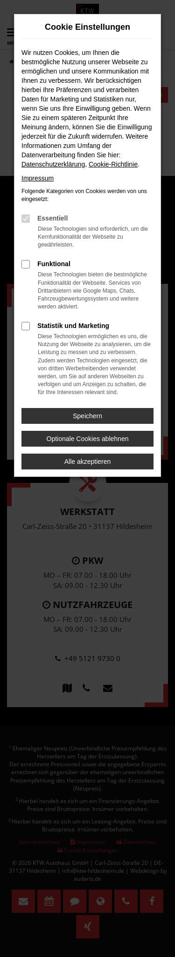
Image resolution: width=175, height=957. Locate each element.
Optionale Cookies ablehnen (88, 438)
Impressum (37, 178)
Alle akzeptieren (87, 461)
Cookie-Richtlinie (113, 164)
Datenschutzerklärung (53, 164)
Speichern (87, 416)
